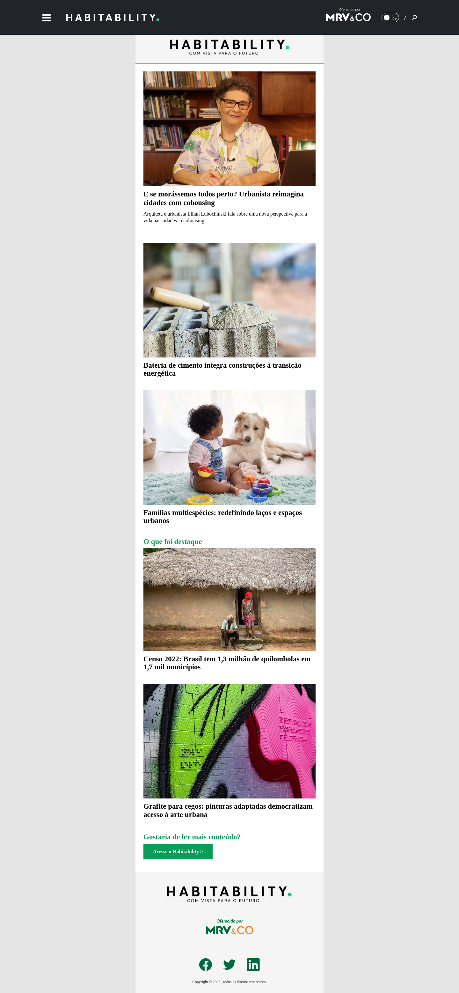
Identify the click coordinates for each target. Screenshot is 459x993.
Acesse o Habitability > (178, 851)
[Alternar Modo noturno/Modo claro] (390, 17)
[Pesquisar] (414, 17)
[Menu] (46, 17)
